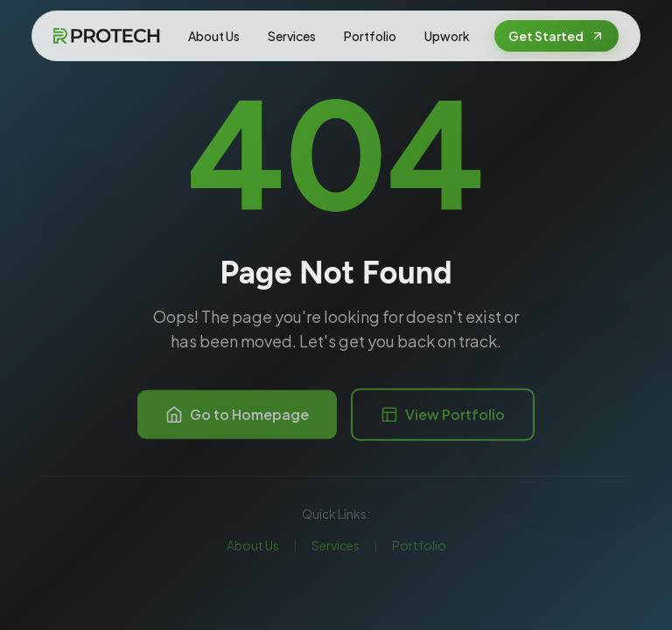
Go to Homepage (237, 419)
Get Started (556, 36)
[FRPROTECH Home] (106, 36)
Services (292, 36)
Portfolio (370, 36)
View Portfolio (443, 419)
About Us (214, 36)
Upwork (447, 36)
